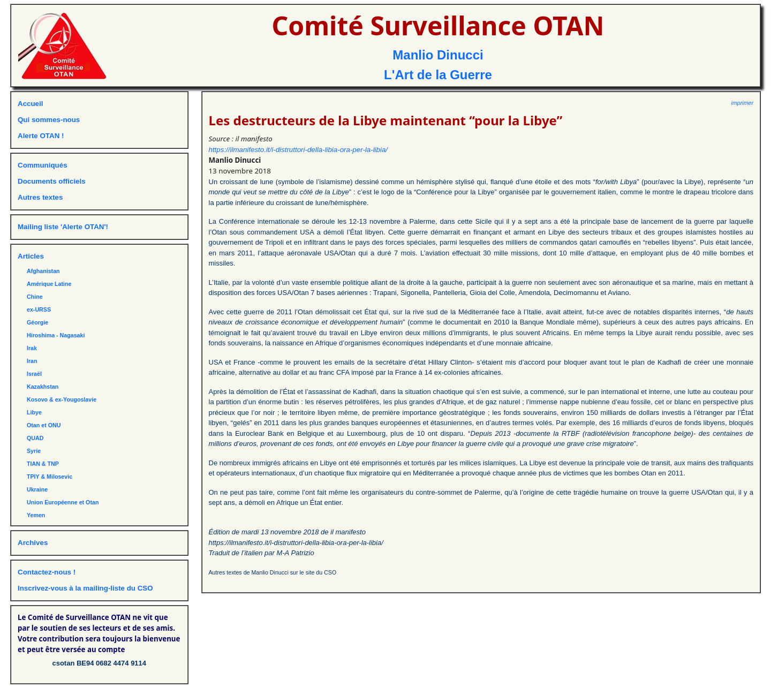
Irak (32, 348)
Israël (34, 374)
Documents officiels (52, 181)
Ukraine (37, 489)
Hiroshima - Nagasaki (56, 335)
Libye (34, 412)
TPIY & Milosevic (49, 476)
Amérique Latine (49, 284)
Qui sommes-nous (49, 120)
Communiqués (42, 165)
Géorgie (37, 322)
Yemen (36, 515)
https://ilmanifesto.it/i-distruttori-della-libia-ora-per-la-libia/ (298, 150)
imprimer (742, 103)
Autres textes (40, 197)
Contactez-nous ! (46, 572)
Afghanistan (43, 271)
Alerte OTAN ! (41, 136)
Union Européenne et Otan (63, 502)
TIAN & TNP (43, 463)
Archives (33, 543)
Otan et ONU (44, 425)
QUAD (35, 438)
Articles (31, 256)
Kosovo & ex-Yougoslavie (61, 399)
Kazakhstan (42, 386)
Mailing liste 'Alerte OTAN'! (63, 227)
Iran (32, 361)
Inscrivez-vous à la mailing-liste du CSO (85, 588)
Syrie (34, 451)
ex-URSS (39, 309)
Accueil (30, 104)
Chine (35, 296)
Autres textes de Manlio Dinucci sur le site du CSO (273, 572)
